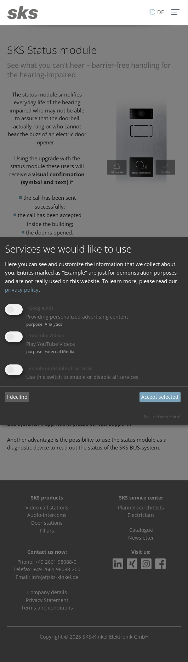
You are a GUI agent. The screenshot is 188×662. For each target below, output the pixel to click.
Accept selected (159, 396)
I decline (17, 396)
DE (156, 12)
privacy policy (22, 289)
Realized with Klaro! (162, 416)
